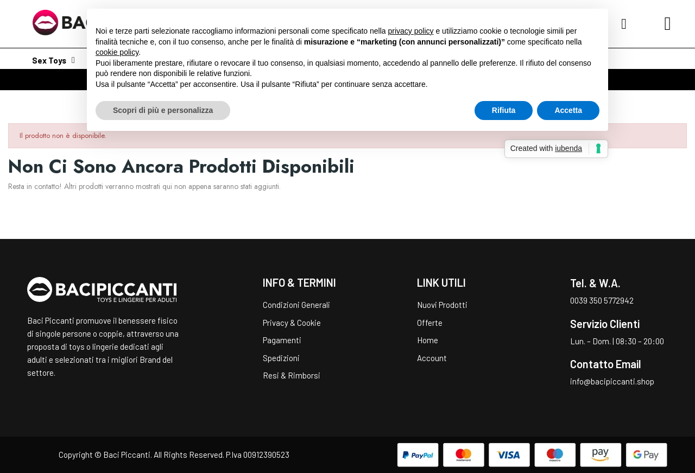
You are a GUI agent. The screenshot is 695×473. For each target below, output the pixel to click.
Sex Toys (53, 60)
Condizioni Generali (296, 305)
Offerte (430, 322)
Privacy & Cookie (292, 322)
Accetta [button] (568, 110)
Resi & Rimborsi (291, 375)
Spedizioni (281, 358)
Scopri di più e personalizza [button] (163, 110)
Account (432, 358)
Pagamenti (282, 340)
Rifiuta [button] (504, 110)
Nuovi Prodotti (442, 305)
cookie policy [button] (117, 52)
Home (427, 340)
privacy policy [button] (411, 31)
